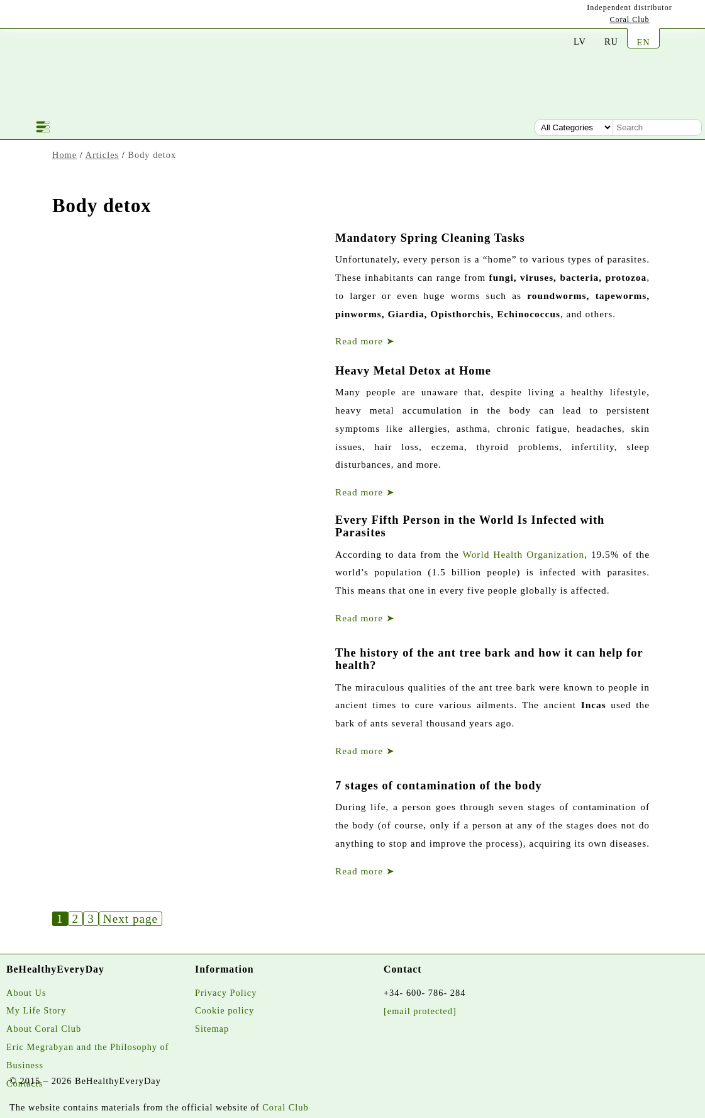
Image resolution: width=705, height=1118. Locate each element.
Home (64, 155)
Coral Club (630, 19)
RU (611, 42)
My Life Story (36, 1010)
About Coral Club (43, 1029)
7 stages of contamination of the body (438, 785)
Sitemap (212, 1029)
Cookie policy (224, 1010)
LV (580, 42)
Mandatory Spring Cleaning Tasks (430, 238)
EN (643, 42)
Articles (102, 155)
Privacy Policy (226, 993)
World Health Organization (523, 554)
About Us (26, 993)
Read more (365, 341)
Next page (130, 918)
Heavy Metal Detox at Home (413, 370)
